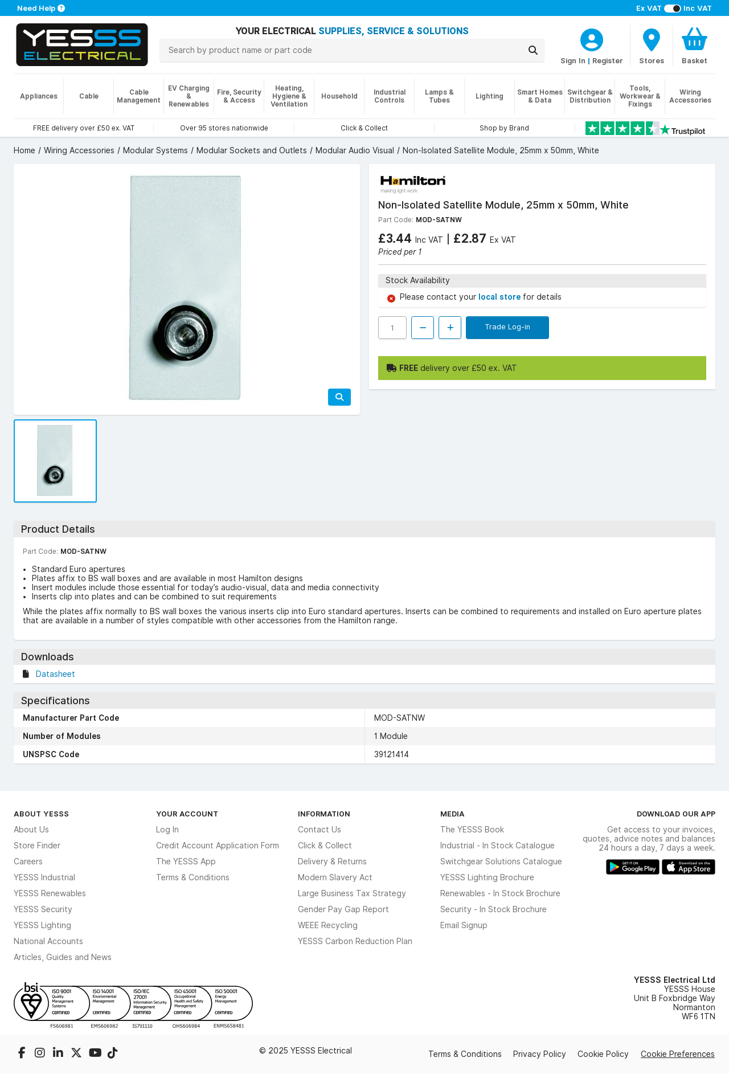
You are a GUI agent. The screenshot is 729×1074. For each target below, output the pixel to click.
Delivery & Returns (332, 861)
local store (500, 296)
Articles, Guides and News (63, 957)
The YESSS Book (472, 829)
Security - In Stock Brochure (493, 909)
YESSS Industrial (44, 877)
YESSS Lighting (42, 925)
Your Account (187, 813)
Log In (167, 829)
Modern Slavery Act (335, 877)
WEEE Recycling (328, 925)
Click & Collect (325, 845)
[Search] (533, 50)
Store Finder (37, 845)
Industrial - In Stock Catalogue (497, 845)
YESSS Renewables (50, 893)
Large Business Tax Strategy (352, 893)
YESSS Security (43, 909)
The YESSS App (186, 861)
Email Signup (464, 925)
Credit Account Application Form (217, 845)
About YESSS (41, 813)
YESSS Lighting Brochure (487, 877)
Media (452, 813)
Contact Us (319, 829)
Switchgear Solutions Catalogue (501, 861)
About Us (31, 829)
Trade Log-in (507, 326)
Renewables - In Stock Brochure (500, 893)
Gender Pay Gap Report (343, 909)
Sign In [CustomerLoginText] (572, 60)
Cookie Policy (603, 1054)
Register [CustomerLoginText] (607, 60)
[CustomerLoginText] (591, 38)
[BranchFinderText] (651, 45)
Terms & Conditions (193, 877)
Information (324, 813)
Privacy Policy (539, 1054)
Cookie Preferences (678, 1054)
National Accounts (48, 941)
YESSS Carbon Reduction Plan (355, 941)
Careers (28, 861)
